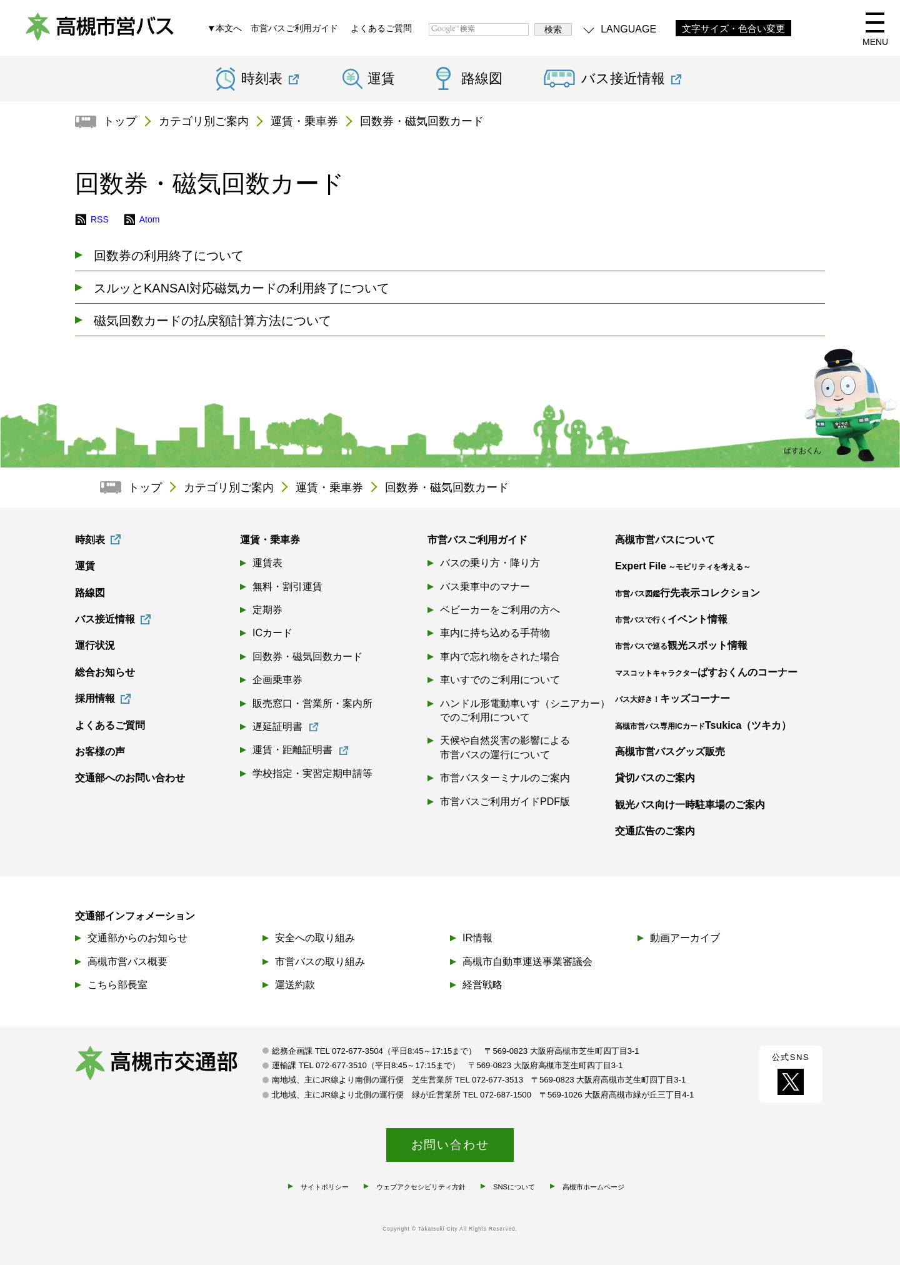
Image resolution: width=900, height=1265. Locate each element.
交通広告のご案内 (655, 831)
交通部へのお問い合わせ (130, 777)
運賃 (381, 78)
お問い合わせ (450, 1144)
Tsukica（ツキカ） (703, 725)
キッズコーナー (672, 698)
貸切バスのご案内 (655, 777)
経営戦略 (482, 984)
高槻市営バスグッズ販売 (670, 751)
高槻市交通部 (168, 1064)
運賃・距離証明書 (292, 749)
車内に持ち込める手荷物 (495, 633)
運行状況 (95, 645)
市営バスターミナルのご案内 (505, 777)
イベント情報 (671, 619)
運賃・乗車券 (304, 121)
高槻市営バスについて (665, 539)
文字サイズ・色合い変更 (733, 29)
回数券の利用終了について (169, 255)
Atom (149, 219)
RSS (100, 219)
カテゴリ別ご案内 (204, 121)
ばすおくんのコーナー (706, 672)
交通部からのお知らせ (138, 937)
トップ (120, 121)
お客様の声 (100, 751)
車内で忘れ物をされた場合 (500, 656)
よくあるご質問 (381, 28)
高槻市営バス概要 (128, 961)
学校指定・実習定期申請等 (312, 773)
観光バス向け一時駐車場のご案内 (690, 804)
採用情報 (95, 698)
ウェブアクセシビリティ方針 (421, 1187)
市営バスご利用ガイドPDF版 (505, 801)
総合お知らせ (105, 672)
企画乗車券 (277, 679)
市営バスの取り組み (320, 961)
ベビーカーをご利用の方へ (500, 609)
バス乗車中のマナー (485, 586)
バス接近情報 (105, 619)
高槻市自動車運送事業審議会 (527, 961)
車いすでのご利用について (500, 679)
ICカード (272, 633)
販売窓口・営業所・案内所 (312, 703)
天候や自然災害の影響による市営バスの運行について (505, 747)
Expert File (683, 566)
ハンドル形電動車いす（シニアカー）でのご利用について (525, 710)
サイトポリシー (325, 1187)
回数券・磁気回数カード (422, 121)
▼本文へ (224, 28)
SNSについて (514, 1187)
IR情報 (477, 937)
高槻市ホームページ (593, 1187)
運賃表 (267, 563)
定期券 (267, 609)
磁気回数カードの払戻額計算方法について (212, 321)
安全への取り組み (315, 937)
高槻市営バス (100, 31)
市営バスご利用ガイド (294, 28)
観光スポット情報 (681, 645)
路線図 (481, 78)
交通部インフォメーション (135, 916)
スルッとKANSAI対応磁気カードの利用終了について (241, 288)
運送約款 (295, 984)
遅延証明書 (277, 726)
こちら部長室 (118, 984)
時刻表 (90, 539)
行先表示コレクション (687, 593)
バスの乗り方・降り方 (490, 563)
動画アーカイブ (685, 937)
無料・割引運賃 (287, 586)
